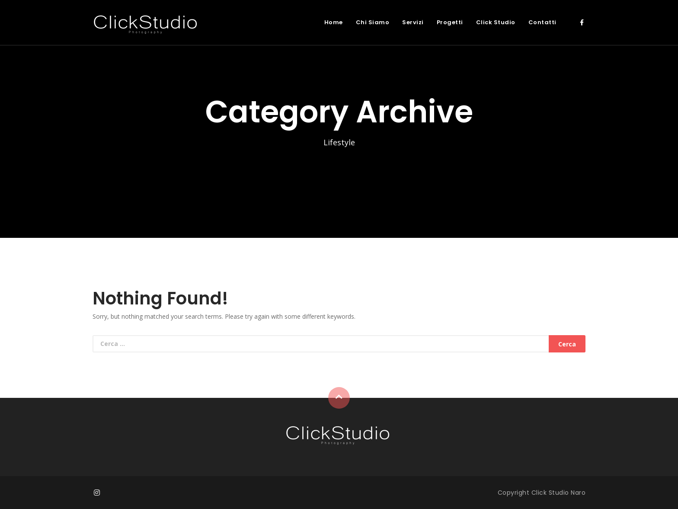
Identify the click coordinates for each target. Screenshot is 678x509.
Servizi (413, 22)
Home (333, 22)
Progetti (450, 22)
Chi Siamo (373, 22)
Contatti (542, 22)
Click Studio (495, 22)
